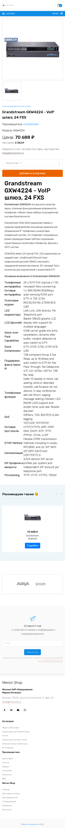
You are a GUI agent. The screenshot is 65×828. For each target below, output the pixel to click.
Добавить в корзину (32, 173)
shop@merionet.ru (13, 153)
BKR (4, 779)
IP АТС (5, 736)
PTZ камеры (8, 748)
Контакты (7, 810)
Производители (10, 797)
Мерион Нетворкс (29, 824)
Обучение (7, 806)
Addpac (5, 767)
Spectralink (7, 759)
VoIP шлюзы (26, 106)
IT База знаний (9, 802)
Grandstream (31, 124)
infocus (5, 763)
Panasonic (7, 775)
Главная (6, 789)
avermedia (7, 771)
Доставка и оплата (11, 793)
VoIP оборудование (10, 106)
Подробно (32, 545)
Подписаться (32, 652)
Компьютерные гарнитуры (14, 744)
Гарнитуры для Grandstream (15, 732)
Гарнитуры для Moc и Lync (14, 740)
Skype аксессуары (10, 728)
